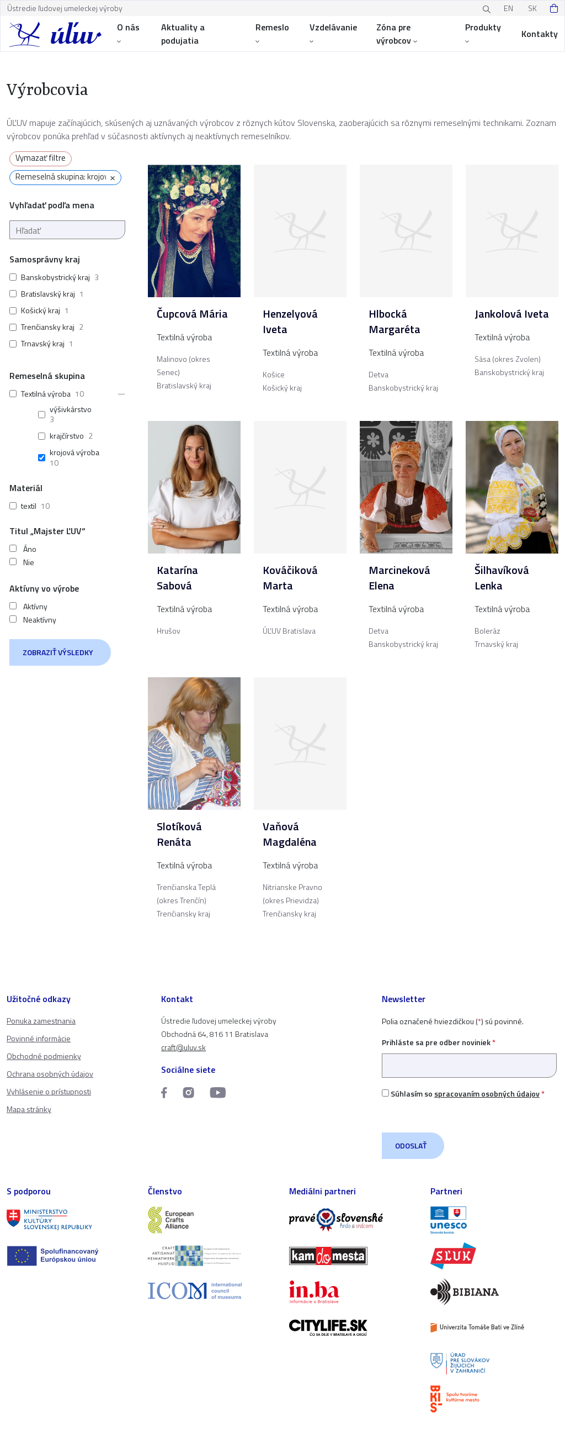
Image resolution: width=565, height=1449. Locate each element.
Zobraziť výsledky (58, 652)
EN (508, 8)
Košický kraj (40, 310)
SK (532, 8)
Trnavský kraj (43, 343)
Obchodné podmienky (44, 1056)
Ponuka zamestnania (41, 1020)
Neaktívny (39, 620)
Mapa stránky (29, 1109)
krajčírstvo (67, 435)
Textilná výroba (46, 393)
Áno (29, 549)
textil (28, 506)
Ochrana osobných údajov (50, 1073)
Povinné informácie (39, 1038)
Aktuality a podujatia (183, 33)
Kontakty (539, 33)
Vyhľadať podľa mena (51, 205)
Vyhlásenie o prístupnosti (49, 1091)
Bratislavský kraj (48, 293)
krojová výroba (74, 452)
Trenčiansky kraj (47, 327)
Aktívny (35, 607)
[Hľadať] (67, 229)
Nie (28, 562)
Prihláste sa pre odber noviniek (469, 1053)
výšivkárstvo (71, 409)
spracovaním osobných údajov (487, 1093)
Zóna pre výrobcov (396, 33)
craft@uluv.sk (183, 1047)
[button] (118, 394)
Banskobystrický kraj (55, 277)
